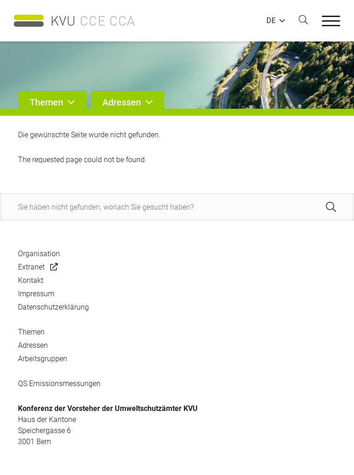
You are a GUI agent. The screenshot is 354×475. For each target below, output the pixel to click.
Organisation (39, 253)
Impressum (36, 293)
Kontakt (30, 280)
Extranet (31, 267)
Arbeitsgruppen (42, 358)
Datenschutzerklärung (53, 307)
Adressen (33, 345)
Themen (31, 332)
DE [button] (271, 20)
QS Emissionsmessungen (59, 383)
